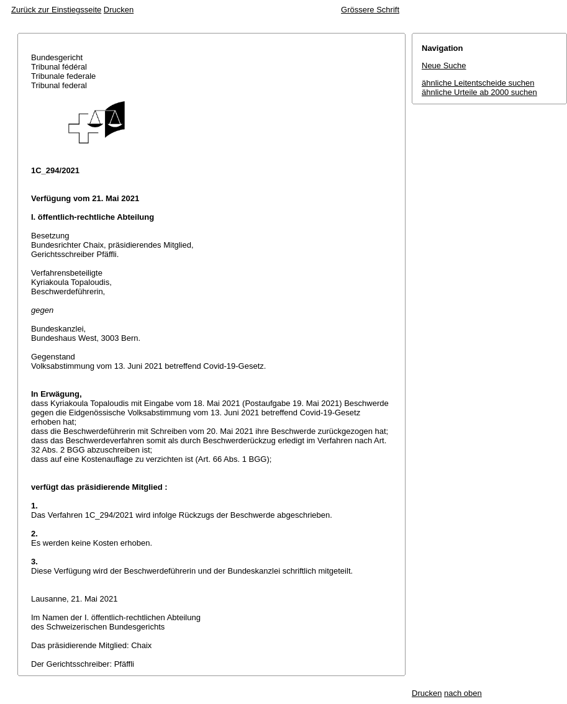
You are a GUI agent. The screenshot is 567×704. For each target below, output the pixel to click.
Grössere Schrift (370, 9)
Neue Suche (444, 65)
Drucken (119, 9)
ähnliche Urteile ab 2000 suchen (479, 92)
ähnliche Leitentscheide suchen (478, 83)
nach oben (463, 693)
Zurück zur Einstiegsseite (56, 9)
